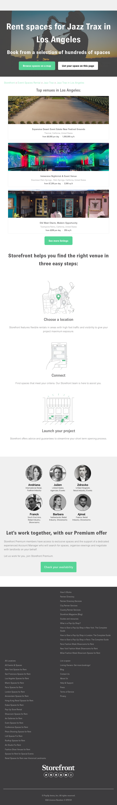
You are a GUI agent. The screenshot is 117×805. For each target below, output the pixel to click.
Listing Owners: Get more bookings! (75, 665)
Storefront (9, 82)
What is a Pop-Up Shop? (70, 623)
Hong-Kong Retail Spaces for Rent (19, 700)
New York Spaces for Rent (16, 669)
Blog (62, 669)
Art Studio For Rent (13, 745)
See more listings (58, 240)
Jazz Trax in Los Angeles (70, 82)
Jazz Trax (48, 82)
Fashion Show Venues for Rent (17, 749)
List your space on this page (78, 65)
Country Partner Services (70, 610)
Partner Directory (67, 597)
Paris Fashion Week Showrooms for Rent (77, 644)
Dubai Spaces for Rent (14, 705)
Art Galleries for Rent (13, 718)
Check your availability (58, 567)
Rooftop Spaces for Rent (15, 740)
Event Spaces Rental (29, 82)
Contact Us (65, 674)
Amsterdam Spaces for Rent (17, 696)
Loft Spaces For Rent (13, 736)
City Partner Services (68, 605)
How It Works (66, 592)
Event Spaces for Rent (14, 723)
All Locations (10, 661)
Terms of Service (67, 692)
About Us (64, 678)
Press (62, 687)
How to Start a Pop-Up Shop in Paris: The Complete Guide (84, 639)
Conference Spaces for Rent (16, 727)
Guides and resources (69, 619)
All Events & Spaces (13, 665)
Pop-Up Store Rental (13, 709)
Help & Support (66, 683)
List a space (65, 661)
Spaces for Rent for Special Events (19, 754)
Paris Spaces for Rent (14, 687)
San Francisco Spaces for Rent (17, 674)
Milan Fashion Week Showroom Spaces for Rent (80, 653)
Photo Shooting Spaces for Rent (18, 731)
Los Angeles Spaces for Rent (17, 678)
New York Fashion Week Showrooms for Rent (79, 648)
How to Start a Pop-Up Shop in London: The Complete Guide (85, 635)
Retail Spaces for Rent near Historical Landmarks (25, 758)
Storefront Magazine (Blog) (71, 614)
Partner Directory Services (71, 601)
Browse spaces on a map (37, 65)
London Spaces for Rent (15, 692)
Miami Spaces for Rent (14, 683)
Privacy (63, 696)
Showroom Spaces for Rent (16, 714)
